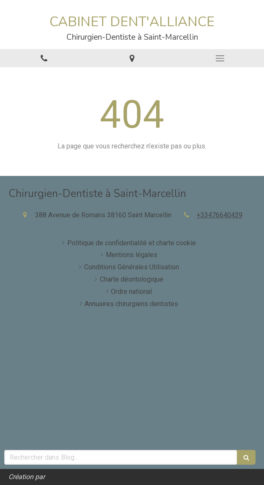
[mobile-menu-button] (220, 58)
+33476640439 (219, 215)
